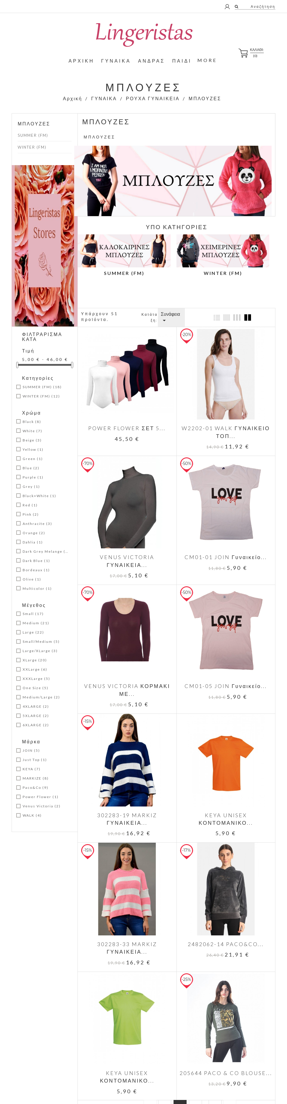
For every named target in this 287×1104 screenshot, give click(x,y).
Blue (31, 468)
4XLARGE (36, 706)
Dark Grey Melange (46, 551)
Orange (34, 533)
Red (30, 505)
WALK (32, 815)
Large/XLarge (40, 651)
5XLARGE (36, 716)
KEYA (32, 769)
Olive (32, 579)
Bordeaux (36, 570)
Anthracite (37, 523)
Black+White (39, 496)
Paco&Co (35, 787)
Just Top (35, 760)
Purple (33, 477)
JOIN (31, 750)
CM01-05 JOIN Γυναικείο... (225, 685)
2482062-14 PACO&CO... (225, 942)
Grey (31, 486)
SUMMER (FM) (33, 135)
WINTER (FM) (32, 147)
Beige (32, 440)
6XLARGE (36, 725)
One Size (35, 688)
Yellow (33, 449)
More (207, 60)
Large (33, 632)
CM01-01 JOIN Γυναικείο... (225, 556)
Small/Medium (41, 641)
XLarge (35, 660)
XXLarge (35, 669)
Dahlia (33, 542)
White (32, 431)
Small (33, 614)
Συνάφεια (170, 317)
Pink (31, 514)
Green (33, 459)
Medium (36, 623)
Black (32, 421)
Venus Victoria (42, 806)
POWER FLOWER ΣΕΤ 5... (127, 428)
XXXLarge (36, 678)
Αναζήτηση (262, 6)
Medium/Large (41, 697)
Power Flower (41, 797)
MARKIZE (36, 778)
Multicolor (37, 588)
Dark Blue (36, 561)
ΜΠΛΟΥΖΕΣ (34, 123)
